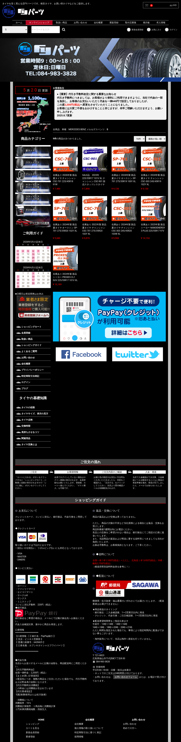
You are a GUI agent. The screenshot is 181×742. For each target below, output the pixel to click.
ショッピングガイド (29, 345)
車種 (64, 129)
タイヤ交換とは (27, 444)
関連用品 (23, 438)
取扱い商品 (61, 22)
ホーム (19, 22)
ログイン (171, 30)
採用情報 (78, 736)
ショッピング (32, 724)
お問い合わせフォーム (126, 677)
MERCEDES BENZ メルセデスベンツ (87, 129)
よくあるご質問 (27, 351)
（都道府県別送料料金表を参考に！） (112, 566)
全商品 (56, 129)
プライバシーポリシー (30, 370)
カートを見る (32, 728)
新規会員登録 (135, 30)
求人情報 (160, 22)
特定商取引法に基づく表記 (87, 732)
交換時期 (23, 426)
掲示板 (146, 22)
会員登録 (23, 333)
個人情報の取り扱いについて (88, 728)
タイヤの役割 (26, 407)
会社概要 (98, 22)
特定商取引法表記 (28, 376)
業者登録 (30, 736)
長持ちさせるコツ (28, 432)
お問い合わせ (80, 22)
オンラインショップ (39, 22)
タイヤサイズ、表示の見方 (32, 413)
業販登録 (113, 22)
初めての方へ (129, 728)
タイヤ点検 (25, 419)
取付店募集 (130, 22)
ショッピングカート (29, 326)
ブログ (22, 388)
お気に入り (154, 30)
